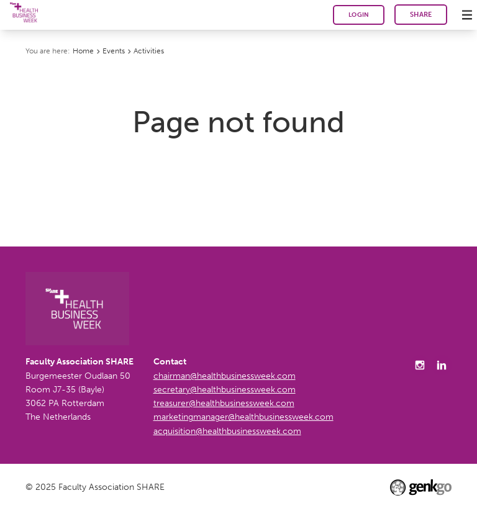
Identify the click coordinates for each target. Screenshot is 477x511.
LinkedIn (442, 365)
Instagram (420, 365)
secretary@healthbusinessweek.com (224, 389)
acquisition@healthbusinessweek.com (227, 431)
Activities (149, 51)
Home (83, 51)
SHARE (421, 15)
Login (359, 15)
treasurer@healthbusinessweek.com (223, 403)
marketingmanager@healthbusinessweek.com (243, 417)
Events (113, 51)
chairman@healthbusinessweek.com (224, 376)
